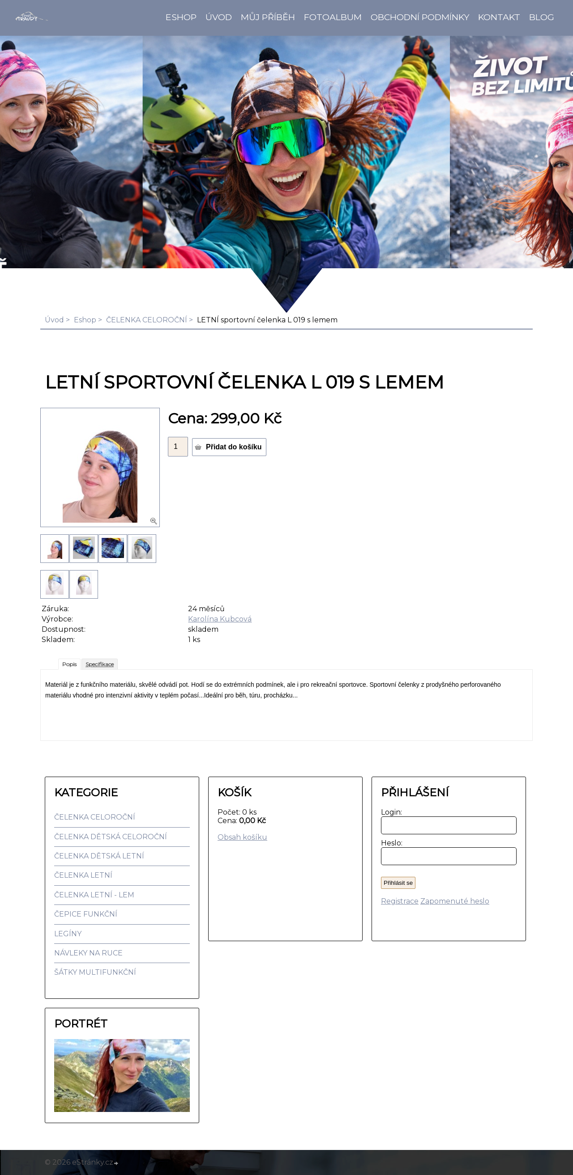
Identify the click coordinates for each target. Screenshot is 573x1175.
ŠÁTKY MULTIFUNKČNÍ (95, 972)
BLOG (541, 17)
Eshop (181, 17)
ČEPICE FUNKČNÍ (85, 914)
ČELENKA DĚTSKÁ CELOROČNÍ (110, 837)
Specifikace (100, 664)
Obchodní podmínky (420, 17)
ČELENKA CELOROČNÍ (146, 320)
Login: (389, 812)
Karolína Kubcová (220, 619)
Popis (69, 664)
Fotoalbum (333, 17)
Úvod (218, 17)
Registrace (400, 901)
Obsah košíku (242, 837)
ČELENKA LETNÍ (83, 875)
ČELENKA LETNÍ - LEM (94, 895)
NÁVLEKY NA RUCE (88, 953)
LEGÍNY (67, 934)
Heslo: (389, 843)
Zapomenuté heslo (454, 901)
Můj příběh (268, 17)
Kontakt (499, 17)
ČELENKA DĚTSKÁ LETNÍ (99, 856)
